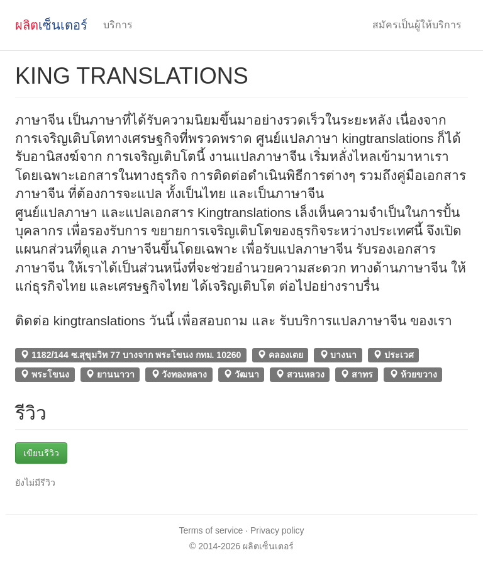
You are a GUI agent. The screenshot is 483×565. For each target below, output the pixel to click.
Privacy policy (277, 530)
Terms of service (211, 530)
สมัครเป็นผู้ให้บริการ (417, 25)
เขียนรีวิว (41, 453)
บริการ (118, 25)
